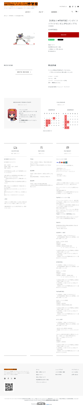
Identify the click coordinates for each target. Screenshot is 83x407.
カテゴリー (28, 12)
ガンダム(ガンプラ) (19, 15)
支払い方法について (41, 377)
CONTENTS (54, 12)
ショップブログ (59, 369)
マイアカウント (63, 6)
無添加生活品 (25, 398)
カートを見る (75, 372)
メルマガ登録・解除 (60, 372)
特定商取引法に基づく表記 (54, 47)
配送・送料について (41, 372)
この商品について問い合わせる (55, 49)
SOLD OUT (63, 34)
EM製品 (63, 398)
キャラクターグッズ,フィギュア (11, 398)
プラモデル (11, 15)
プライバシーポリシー (41, 382)
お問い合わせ (75, 374)
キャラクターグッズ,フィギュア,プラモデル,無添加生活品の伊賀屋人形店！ (43, 400)
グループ (41, 12)
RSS (56, 374)
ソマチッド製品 (58, 398)
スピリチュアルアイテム (43, 398)
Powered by (41, 403)
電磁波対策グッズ (51, 398)
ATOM (59, 374)
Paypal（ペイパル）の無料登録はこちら (65, 214)
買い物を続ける (52, 51)
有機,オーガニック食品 (32, 398)
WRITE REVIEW (23, 72)
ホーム (5, 15)
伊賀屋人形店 (24, 120)
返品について (51, 44)
